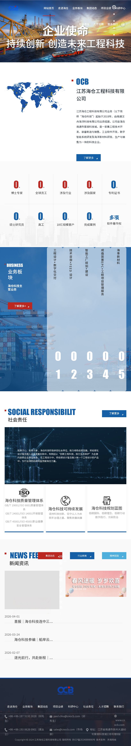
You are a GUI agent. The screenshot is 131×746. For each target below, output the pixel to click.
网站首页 (49, 8)
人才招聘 (98, 24)
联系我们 (119, 706)
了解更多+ (21, 306)
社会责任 (84, 24)
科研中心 (73, 706)
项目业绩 (106, 8)
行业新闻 (84, 555)
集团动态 (92, 8)
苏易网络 (111, 739)
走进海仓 (63, 8)
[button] (114, 7)
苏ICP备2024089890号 (83, 739)
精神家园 (116, 555)
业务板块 (77, 8)
